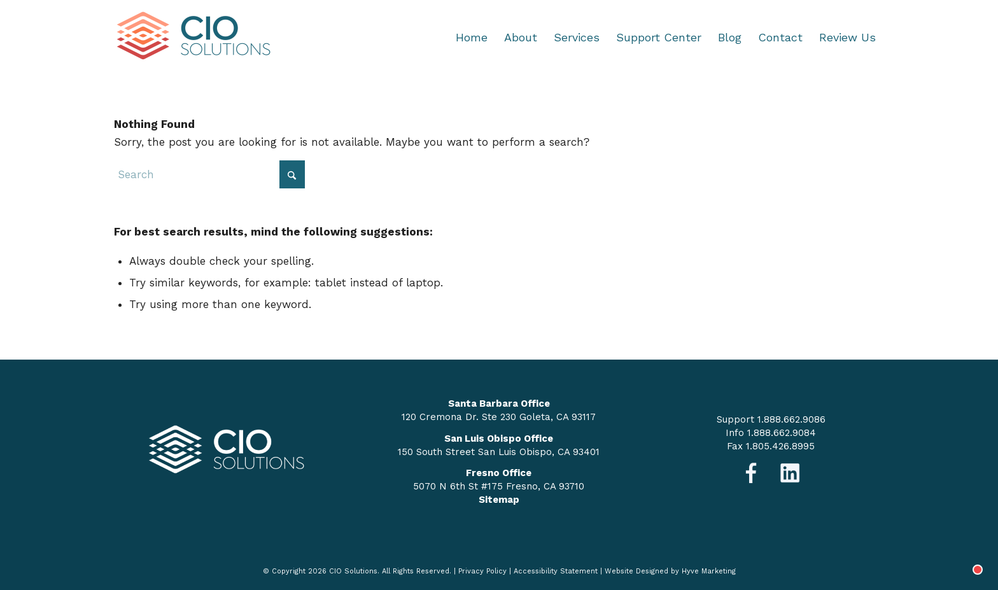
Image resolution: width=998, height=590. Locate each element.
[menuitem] (471, 37)
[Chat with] (962, 554)
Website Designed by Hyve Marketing (670, 571)
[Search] (209, 174)
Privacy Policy (482, 571)
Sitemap (499, 499)
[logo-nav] (193, 37)
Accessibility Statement (556, 571)
